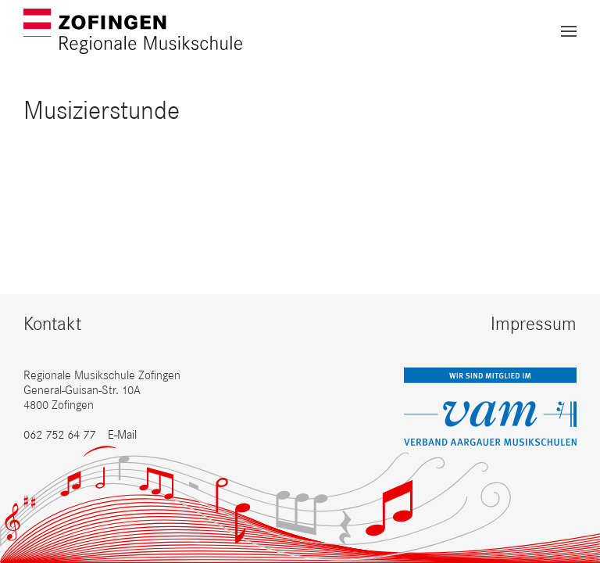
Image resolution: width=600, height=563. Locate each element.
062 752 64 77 (59, 434)
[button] (569, 31)
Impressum (534, 323)
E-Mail (122, 434)
